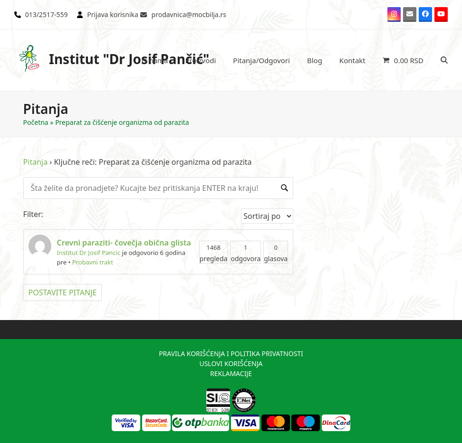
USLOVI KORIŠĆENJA (230, 363)
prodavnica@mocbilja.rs (189, 14)
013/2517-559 (46, 14)
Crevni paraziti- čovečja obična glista (124, 242)
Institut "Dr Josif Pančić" (112, 59)
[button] (403, 60)
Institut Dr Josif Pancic (89, 252)
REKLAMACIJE (231, 373)
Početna (35, 122)
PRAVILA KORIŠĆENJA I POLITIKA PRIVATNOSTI (231, 353)
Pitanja (35, 162)
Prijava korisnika (112, 14)
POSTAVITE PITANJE (63, 292)
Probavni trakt (92, 262)
